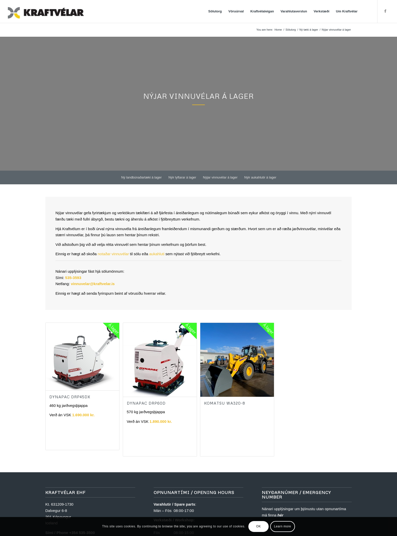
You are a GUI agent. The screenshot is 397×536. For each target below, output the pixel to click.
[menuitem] (215, 11)
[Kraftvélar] (46, 11)
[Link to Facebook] (385, 11)
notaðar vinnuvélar (113, 254)
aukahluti (156, 254)
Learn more (282, 526)
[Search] (366, 11)
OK (258, 526)
